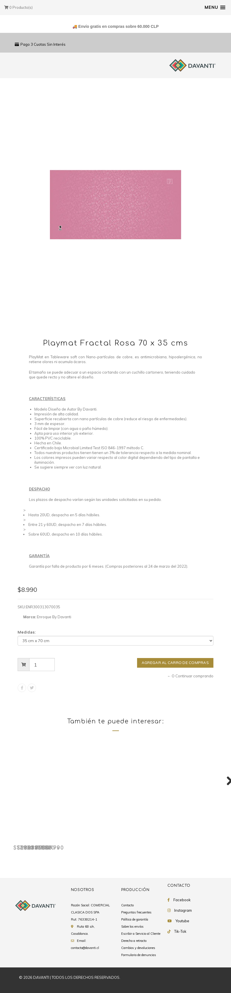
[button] (215, 7)
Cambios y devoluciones (138, 948)
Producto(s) (18, 7)
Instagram (183, 910)
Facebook (182, 900)
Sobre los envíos (132, 927)
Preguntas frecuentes (136, 913)
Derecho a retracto (133, 941)
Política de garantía (134, 920)
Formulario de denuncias (138, 955)
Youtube (182, 921)
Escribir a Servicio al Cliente (140, 934)
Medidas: (27, 632)
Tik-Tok (180, 931)
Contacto (127, 905)
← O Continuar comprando (190, 676)
